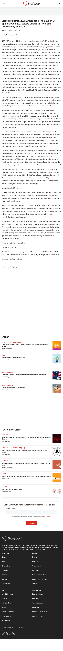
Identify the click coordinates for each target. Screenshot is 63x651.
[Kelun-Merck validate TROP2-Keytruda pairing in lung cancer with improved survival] (56, 345)
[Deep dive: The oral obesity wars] (56, 490)
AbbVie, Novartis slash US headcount (13, 387)
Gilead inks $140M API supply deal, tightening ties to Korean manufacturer (24, 374)
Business (5, 461)
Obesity (4, 487)
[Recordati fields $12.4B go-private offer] (56, 358)
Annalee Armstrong (7, 348)
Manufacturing (7, 372)
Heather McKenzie (6, 491)
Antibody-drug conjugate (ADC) (13, 342)
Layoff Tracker (7, 385)
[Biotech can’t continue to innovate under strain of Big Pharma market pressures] (56, 477)
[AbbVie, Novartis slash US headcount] (56, 388)
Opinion (4, 474)
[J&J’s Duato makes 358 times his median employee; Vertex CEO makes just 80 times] (56, 464)
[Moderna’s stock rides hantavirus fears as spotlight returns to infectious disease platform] (56, 438)
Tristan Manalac (6, 360)
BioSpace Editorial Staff (8, 390)
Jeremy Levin (5, 478)
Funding (4, 355)
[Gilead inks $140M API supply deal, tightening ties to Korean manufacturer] (56, 375)
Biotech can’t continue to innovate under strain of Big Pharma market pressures (26, 476)
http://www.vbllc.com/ (19, 243)
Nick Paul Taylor (6, 377)
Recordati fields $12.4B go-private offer (13, 357)
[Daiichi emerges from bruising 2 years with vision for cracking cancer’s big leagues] (56, 451)
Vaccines (5, 435)
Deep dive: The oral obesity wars (12, 489)
